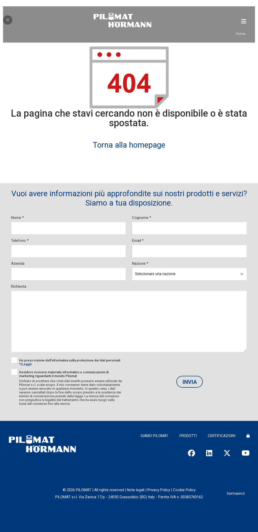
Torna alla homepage (129, 145)
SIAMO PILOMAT (154, 436)
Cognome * (141, 217)
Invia (189, 382)
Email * (138, 240)
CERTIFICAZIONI (221, 436)
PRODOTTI (188, 436)
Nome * (17, 217)
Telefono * (20, 240)
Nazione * (140, 263)
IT (8, 20)
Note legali (135, 490)
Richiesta (18, 286)
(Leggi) (26, 364)
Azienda (17, 263)
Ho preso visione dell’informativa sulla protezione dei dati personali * (69, 362)
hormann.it (236, 493)
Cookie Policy (184, 490)
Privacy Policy (158, 490)
